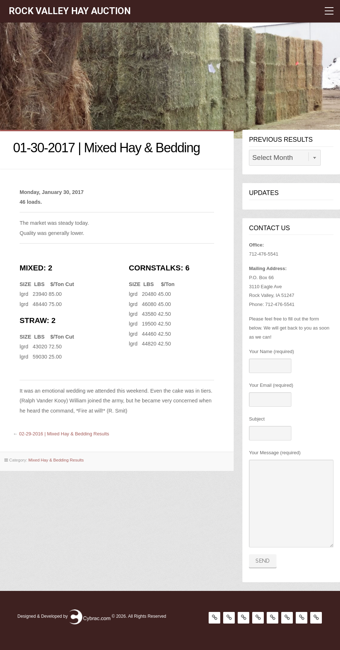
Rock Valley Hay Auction (70, 10)
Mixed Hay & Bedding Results (55, 460)
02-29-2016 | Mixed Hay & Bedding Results (64, 433)
